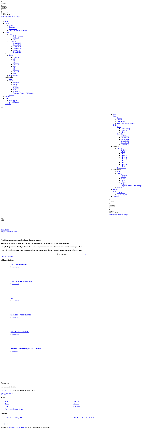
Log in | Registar (14, 102)
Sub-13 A (16, 70)
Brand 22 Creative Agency (17, 427)
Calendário (120, 134)
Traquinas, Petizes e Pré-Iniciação (23, 93)
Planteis (119, 148)
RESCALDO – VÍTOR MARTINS (21, 315)
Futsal (11, 80)
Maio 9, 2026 (15, 300)
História (119, 118)
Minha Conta (13, 100)
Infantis (15, 89)
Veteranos (16, 82)
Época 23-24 (125, 139)
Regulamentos (13, 75)
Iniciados (16, 88)
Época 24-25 (125, 137)
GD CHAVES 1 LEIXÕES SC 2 (20, 332)
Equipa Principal (126, 128)
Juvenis (15, 86)
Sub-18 (15, 61)
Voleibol (11, 95)
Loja (6, 98)
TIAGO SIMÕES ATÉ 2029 (19, 264)
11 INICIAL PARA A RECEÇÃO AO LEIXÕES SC (26, 348)
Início (114, 114)
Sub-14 (15, 68)
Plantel (119, 127)
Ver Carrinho (113, 215)
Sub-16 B (16, 64)
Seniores (15, 84)
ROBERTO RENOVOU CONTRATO (22, 281)
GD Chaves (5, 230)
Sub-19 (123, 132)
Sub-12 (15, 73)
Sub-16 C (16, 66)
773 (12, 298)
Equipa (115, 125)
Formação (116, 146)
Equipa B (124, 130)
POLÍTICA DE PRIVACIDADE (83, 417)
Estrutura (120, 119)
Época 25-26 (125, 136)
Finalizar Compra (122, 215)
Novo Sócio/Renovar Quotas (126, 123)
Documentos (121, 121)
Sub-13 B (16, 71)
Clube (114, 116)
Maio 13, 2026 (15, 267)
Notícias (7, 96)
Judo (10, 79)
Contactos (8, 104)
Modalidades (9, 77)
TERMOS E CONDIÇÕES (13, 417)
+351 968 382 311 (6, 390)
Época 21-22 (125, 143)
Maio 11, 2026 (15, 284)
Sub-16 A (16, 63)
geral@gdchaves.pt (7, 394)
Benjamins (16, 91)
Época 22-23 (125, 141)
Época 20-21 (125, 144)
